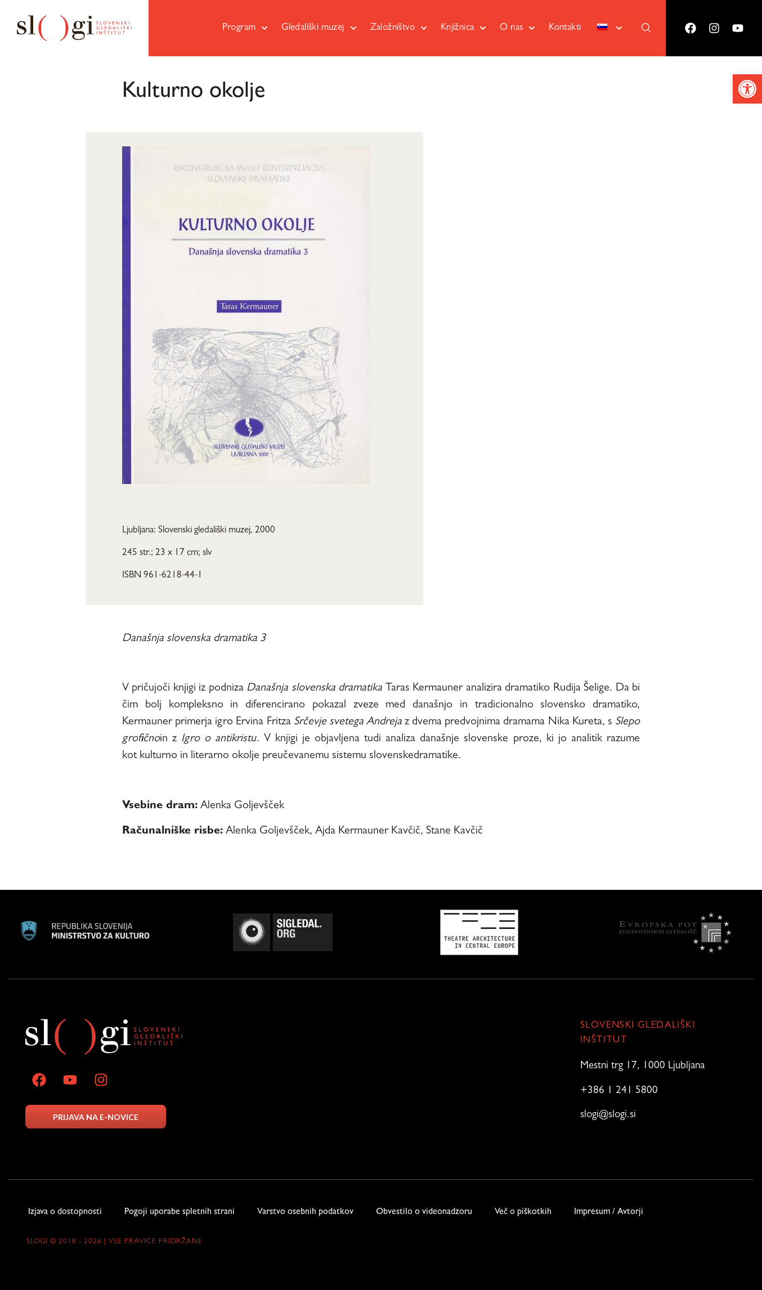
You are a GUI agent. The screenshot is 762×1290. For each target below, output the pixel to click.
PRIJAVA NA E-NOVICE (95, 1117)
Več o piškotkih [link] (523, 1212)
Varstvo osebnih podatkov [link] (305, 1212)
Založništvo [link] (398, 28)
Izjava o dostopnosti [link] (65, 1212)
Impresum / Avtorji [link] (608, 1212)
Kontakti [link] (565, 28)
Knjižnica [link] (464, 28)
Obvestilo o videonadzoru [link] (424, 1212)
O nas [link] (517, 28)
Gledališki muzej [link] (318, 28)
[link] (747, 89)
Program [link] (245, 28)
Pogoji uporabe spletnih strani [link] (179, 1212)
